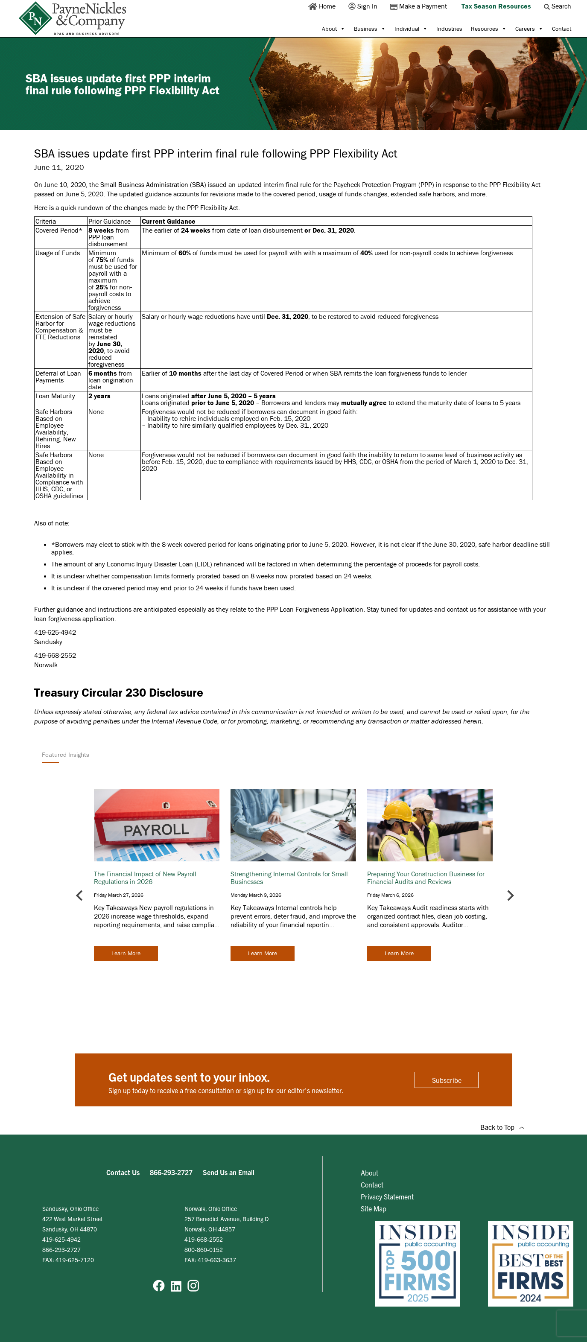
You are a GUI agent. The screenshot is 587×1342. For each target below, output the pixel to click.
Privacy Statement (387, 1196)
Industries (449, 28)
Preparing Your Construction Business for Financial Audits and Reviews (426, 877)
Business (370, 28)
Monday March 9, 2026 (256, 895)
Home (323, 6)
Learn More (125, 953)
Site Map (373, 1208)
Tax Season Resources (496, 6)
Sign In (363, 6)
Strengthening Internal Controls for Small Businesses (289, 877)
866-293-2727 (171, 1172)
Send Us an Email (228, 1172)
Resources (489, 28)
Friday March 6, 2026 (390, 895)
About (333, 28)
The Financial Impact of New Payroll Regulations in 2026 (145, 877)
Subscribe (446, 1080)
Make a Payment (419, 6)
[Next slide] (510, 895)
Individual (411, 28)
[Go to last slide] (80, 895)
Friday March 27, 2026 (118, 895)
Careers (529, 28)
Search (558, 6)
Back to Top (502, 1127)
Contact (561, 28)
